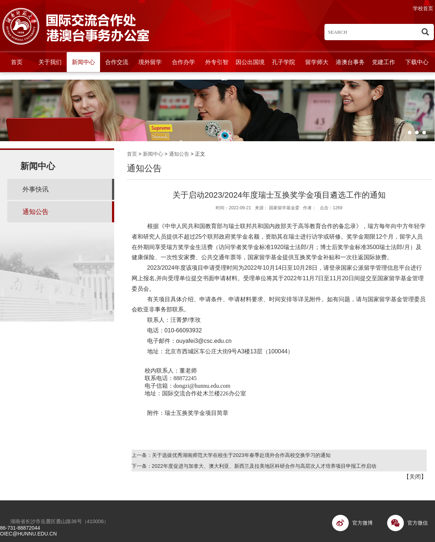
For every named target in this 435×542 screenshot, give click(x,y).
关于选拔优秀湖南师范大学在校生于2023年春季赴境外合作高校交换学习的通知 (241, 455)
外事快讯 (35, 189)
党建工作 (383, 62)
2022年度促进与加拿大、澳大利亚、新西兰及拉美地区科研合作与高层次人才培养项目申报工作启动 (264, 466)
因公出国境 (250, 62)
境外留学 (150, 62)
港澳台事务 (350, 62)
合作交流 (116, 62)
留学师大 (316, 62)
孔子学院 (283, 62)
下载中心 (416, 62)
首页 (16, 62)
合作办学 (183, 62)
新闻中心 (83, 62)
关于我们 (50, 62)
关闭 (415, 477)
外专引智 (216, 62)
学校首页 (423, 8)
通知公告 (179, 154)
